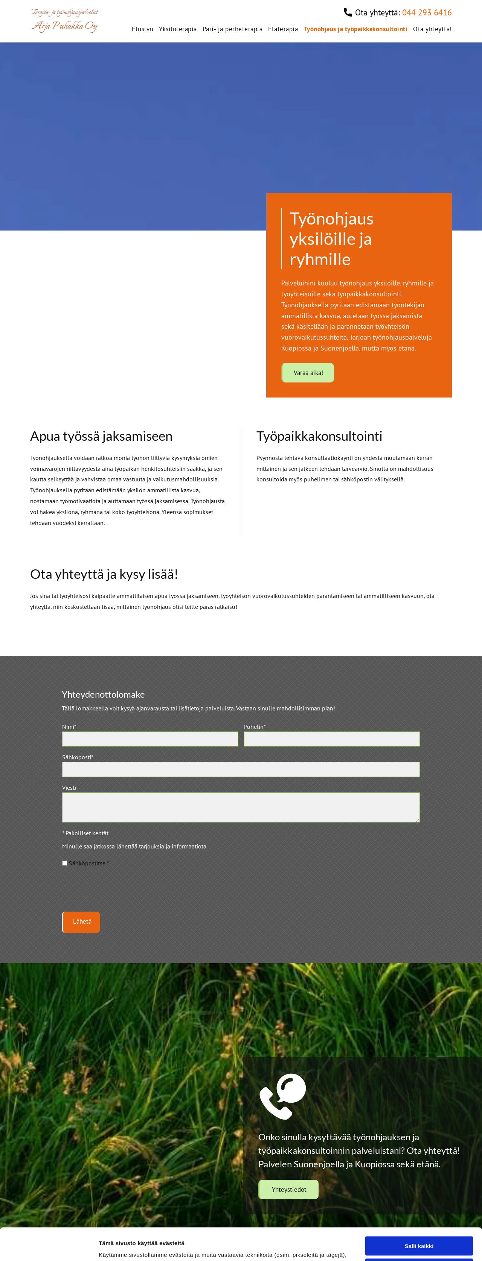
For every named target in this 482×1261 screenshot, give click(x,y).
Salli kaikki (419, 1145)
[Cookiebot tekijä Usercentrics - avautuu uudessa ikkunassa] (49, 1246)
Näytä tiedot (402, 1246)
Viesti (69, 787)
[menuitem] (139, 29)
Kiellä (419, 1189)
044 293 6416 (427, 12)
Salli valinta (419, 1167)
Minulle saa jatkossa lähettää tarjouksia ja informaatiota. (134, 846)
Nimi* (69, 726)
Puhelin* (255, 726)
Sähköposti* (77, 757)
